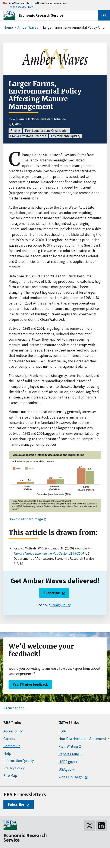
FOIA (62, 731)
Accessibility (13, 731)
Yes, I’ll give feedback (30, 684)
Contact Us (11, 746)
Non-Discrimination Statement (82, 738)
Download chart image (26, 519)
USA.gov (65, 769)
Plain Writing (68, 746)
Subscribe (51, 592)
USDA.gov (66, 761)
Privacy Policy (60, 605)
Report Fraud (69, 754)
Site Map (10, 775)
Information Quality (18, 760)
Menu (104, 15)
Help (7, 753)
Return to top (14, 708)
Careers (9, 738)
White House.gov (71, 777)
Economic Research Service (41, 15)
